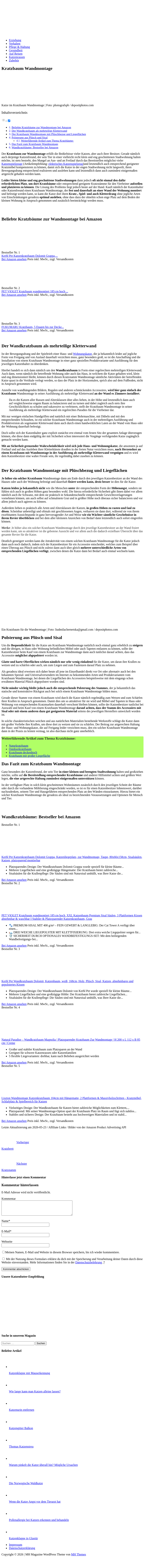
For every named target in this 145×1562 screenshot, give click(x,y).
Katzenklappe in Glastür (23, 1541)
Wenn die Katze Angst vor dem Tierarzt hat (34, 1504)
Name (5, 1223)
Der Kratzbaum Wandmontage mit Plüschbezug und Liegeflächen (49, 134)
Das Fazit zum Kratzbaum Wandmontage (35, 144)
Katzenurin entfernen (21, 1412)
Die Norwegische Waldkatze (26, 1486)
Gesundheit (16, 50)
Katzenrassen (17, 57)
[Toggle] (9, 121)
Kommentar (8, 1198)
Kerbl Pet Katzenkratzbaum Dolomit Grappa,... (29, 255)
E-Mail (5, 1234)
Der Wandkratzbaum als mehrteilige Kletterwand (39, 130)
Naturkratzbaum (18, 745)
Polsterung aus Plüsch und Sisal (29, 137)
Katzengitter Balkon (21, 1431)
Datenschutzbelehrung (88, 1265)
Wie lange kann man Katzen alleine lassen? (34, 1394)
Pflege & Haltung (19, 47)
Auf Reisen (15, 53)
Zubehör (14, 60)
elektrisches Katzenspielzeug (65, 163)
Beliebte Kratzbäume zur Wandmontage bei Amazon (41, 127)
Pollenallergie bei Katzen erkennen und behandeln (39, 1522)
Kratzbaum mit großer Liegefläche (29, 755)
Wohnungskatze (82, 353)
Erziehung (15, 40)
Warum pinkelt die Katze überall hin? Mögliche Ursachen (43, 1467)
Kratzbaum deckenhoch (23, 752)
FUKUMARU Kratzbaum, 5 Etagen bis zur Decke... (32, 327)
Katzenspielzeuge (12, 163)
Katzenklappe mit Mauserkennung (29, 1375)
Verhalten (14, 43)
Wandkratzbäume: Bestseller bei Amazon (35, 147)
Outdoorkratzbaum (20, 749)
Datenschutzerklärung (22, 1550)
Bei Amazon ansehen (14, 259)
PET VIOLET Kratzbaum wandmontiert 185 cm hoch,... (34, 291)
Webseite (6, 1244)
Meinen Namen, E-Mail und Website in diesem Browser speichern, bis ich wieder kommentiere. (62, 1255)
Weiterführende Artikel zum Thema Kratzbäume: (47, 140)
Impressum (15, 1547)
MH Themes (78, 1557)
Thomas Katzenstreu (21, 1449)
